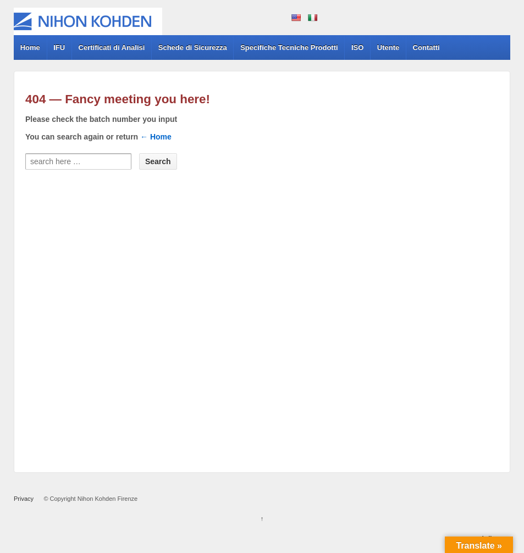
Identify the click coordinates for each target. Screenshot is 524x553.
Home (30, 47)
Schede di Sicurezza (192, 47)
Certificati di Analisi (112, 47)
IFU (59, 47)
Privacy (24, 498)
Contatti (426, 47)
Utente (388, 47)
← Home (156, 136)
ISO (357, 47)
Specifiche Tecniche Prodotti (289, 47)
